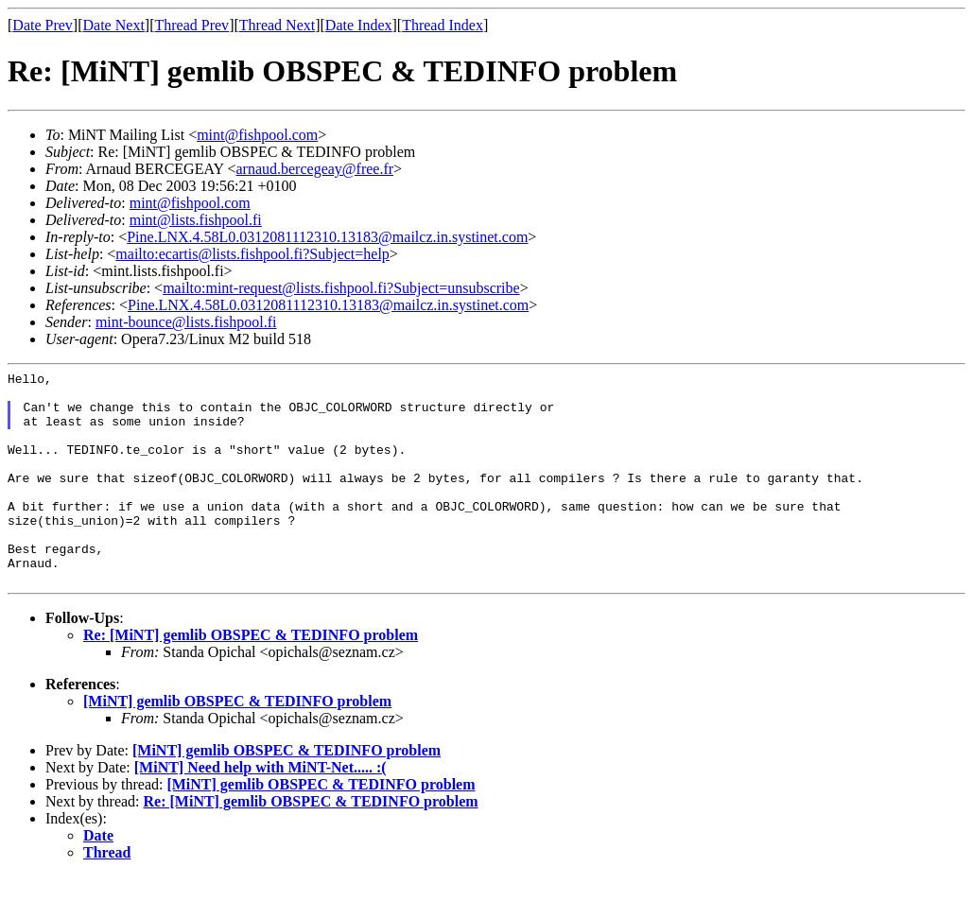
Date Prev (42, 25)
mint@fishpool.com (257, 135)
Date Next (114, 25)
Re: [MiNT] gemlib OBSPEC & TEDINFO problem (250, 677)
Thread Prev (191, 25)
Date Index (358, 25)
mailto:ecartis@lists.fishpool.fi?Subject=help (252, 254)
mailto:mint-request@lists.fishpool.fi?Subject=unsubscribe (341, 288)
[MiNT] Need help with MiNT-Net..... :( (260, 810)
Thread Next (277, 25)
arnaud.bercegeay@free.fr (314, 169)
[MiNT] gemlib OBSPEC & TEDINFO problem (237, 744)
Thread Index (442, 25)
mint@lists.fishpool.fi (196, 220)
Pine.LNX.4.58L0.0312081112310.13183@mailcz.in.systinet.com (327, 237)
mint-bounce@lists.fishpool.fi (186, 322)
